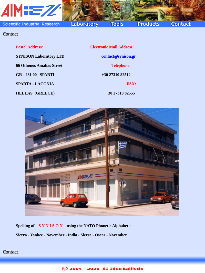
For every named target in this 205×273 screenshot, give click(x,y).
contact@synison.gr (118, 56)
